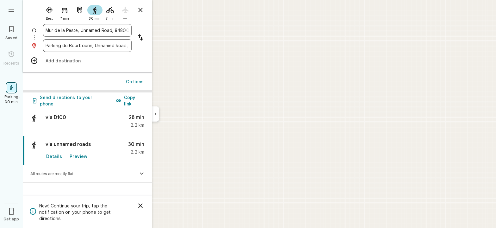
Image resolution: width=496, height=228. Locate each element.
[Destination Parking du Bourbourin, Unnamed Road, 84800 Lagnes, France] (87, 45)
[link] (87, 150)
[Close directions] (140, 10)
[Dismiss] (140, 206)
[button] (87, 122)
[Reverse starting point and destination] (140, 38)
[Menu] (11, 10)
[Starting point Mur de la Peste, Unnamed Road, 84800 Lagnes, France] (87, 30)
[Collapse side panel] (155, 114)
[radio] (49, 12)
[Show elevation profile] (142, 174)
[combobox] (87, 30)
